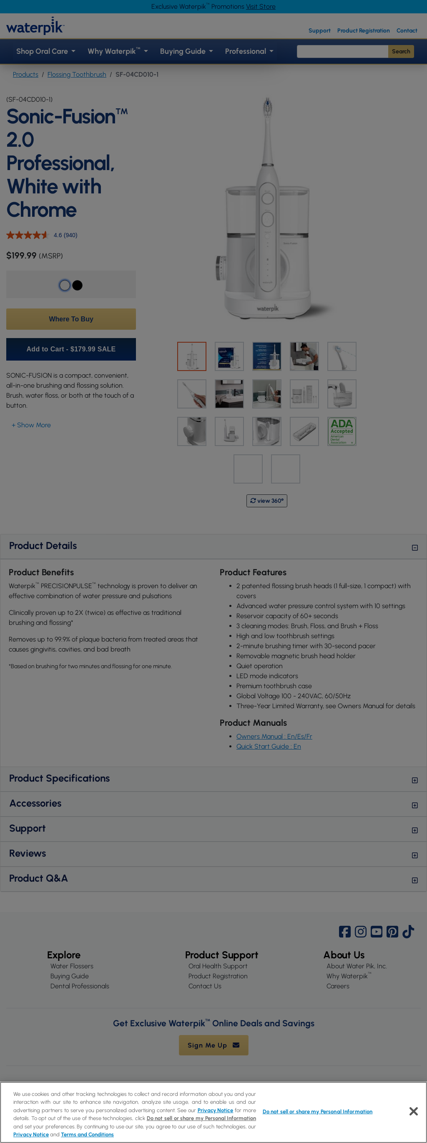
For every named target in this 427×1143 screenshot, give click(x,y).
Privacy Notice (216, 1110)
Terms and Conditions (87, 1134)
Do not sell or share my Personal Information (201, 1118)
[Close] (413, 1111)
